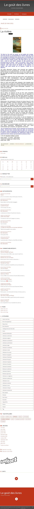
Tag (3, 409)
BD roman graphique (7, 321)
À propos (24, 14)
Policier (4, 406)
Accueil (9, 14)
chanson (15, 416)
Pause (2, 194)
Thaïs (2, 290)
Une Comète (4, 279)
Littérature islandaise (7, 366)
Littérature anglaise (7, 338)
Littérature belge (6, 345)
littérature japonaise (7, 373)
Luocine (17, 135)
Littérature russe (6, 380)
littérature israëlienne (7, 369)
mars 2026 (3, 429)
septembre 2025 (4, 439)
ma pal (2, 416)
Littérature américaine (7, 335)
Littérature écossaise (7, 352)
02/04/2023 (17, 19)
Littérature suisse (6, 385)
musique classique (5, 419)
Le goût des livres (17, 5)
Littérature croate (6, 350)
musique (3, 421)
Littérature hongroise (7, 361)
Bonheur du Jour (4, 257)
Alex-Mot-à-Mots (5, 295)
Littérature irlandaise (7, 364)
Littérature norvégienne (7, 376)
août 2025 (3, 441)
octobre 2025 (3, 438)
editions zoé (8, 416)
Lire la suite (3, 153)
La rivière (6, 31)
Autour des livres (6, 319)
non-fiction (28, 419)
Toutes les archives (4, 445)
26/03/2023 (5, 19)
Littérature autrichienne (7, 343)
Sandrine (8, 135)
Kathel (12, 135)
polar (12, 419)
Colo (2, 268)
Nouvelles (5, 399)
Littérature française (7, 359)
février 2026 (3, 431)
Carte (4, 471)
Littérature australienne (7, 340)
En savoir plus (23, 508)
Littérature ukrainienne (7, 390)
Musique (4, 395)
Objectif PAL (5, 402)
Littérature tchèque (7, 387)
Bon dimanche (4, 200)
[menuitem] (9, 14)
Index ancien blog (4, 312)
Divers (4, 331)
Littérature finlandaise (7, 357)
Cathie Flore (3, 284)
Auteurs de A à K (4, 310)
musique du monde (20, 419)
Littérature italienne (7, 371)
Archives (16, 14)
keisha (2, 301)
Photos (4, 404)
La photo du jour (4, 205)
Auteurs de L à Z (4, 308)
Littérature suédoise (7, 383)
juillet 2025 (3, 443)
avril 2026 (3, 427)
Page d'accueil (11, 19)
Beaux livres (5, 324)
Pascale (2, 263)
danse (20, 416)
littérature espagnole (7, 354)
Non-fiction (5, 397)
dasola (2, 273)
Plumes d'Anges (4, 252)
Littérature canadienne (7, 347)
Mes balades (5, 392)
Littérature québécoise (7, 378)
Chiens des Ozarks (5, 216)
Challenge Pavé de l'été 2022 (8, 328)
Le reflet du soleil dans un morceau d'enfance (11, 227)
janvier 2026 (3, 432)
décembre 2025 (4, 434)
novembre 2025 (4, 436)
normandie (26, 416)
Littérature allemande (7, 333)
